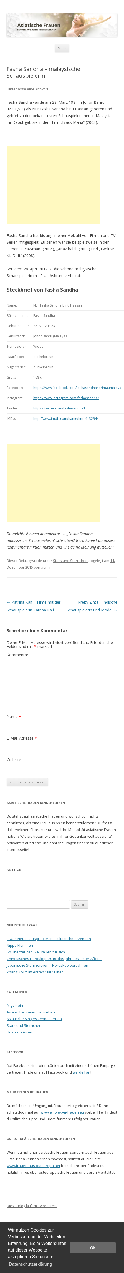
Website (14, 759)
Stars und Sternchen (70, 560)
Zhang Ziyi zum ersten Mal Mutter (35, 972)
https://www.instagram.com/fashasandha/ (66, 398)
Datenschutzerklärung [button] (30, 1264)
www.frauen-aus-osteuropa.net (33, 1165)
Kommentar (17, 654)
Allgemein (15, 1005)
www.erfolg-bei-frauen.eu (62, 1112)
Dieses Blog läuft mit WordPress (32, 1205)
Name (14, 716)
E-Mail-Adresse (22, 738)
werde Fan (81, 1072)
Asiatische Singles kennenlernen (34, 1018)
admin (46, 567)
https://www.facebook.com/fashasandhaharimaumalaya (77, 387)
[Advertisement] (53, 185)
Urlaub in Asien (19, 1032)
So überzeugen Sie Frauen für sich (36, 951)
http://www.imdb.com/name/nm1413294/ (65, 418)
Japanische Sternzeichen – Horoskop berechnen (47, 965)
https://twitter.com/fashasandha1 (59, 408)
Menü (62, 48)
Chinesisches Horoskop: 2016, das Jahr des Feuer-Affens (54, 958)
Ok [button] (92, 1247)
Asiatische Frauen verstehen (31, 1012)
